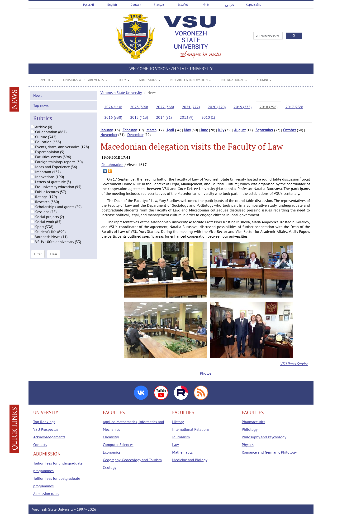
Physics (248, 444)
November (108, 134)
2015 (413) (139, 117)
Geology (109, 467)
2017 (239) (294, 106)
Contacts (40, 444)
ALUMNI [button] (263, 80)
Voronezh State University (121, 92)
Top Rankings (44, 421)
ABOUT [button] (47, 80)
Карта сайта (253, 5)
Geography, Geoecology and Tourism (132, 459)
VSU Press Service (294, 363)
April (170, 129)
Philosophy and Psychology (264, 437)
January (106, 129)
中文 (206, 5)
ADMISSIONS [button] (149, 80)
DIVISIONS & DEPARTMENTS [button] (85, 80)
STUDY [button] (123, 80)
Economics (111, 452)
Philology (249, 429)
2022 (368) (165, 106)
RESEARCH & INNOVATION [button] (190, 80)
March (152, 129)
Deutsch (135, 5)
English (112, 5)
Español (183, 5)
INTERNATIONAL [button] (233, 80)
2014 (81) (164, 117)
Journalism (181, 437)
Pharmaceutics (253, 421)
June (204, 129)
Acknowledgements (49, 437)
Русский (88, 5)
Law (175, 444)
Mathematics (182, 452)
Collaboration (112, 164)
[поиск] (267, 36)
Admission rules (46, 493)
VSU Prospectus (45, 429)
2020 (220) (217, 106)
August (240, 129)
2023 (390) (139, 106)
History (178, 421)
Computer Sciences (118, 444)
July (221, 129)
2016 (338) (113, 117)
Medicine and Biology (189, 459)
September (264, 129)
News (37, 98)
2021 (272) (191, 106)
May (187, 129)
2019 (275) (243, 106)
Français (159, 5)
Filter (38, 257)
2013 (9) (186, 117)
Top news (41, 108)
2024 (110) (113, 106)
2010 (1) (208, 117)
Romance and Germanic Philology (269, 452)
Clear (53, 257)
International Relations (190, 429)
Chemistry (111, 437)
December (135, 134)
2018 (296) (268, 106)
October (289, 129)
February (130, 129)
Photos (205, 373)
